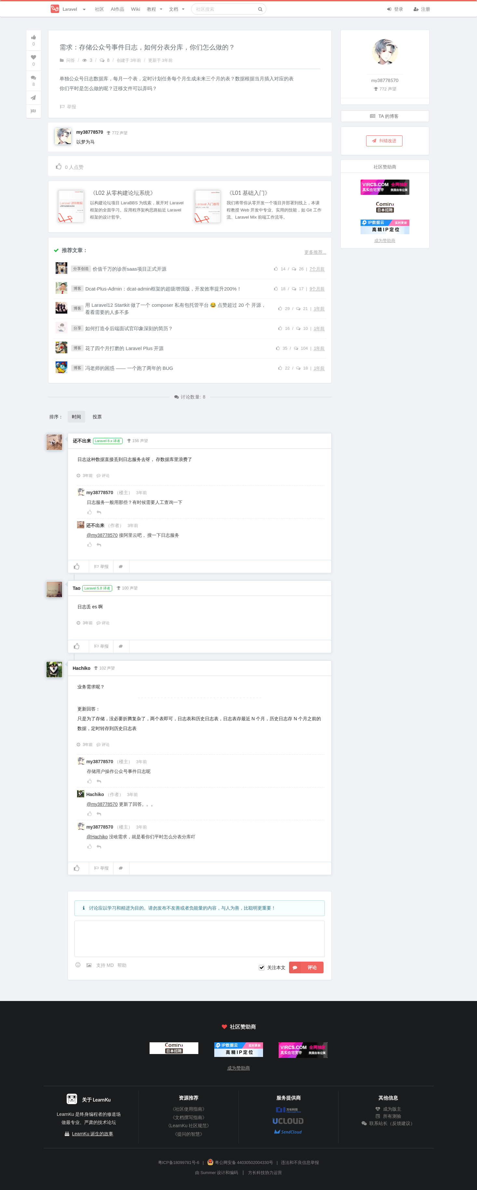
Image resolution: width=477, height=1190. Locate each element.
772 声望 (117, 132)
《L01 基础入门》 (248, 193)
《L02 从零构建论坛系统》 (123, 193)
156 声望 (137, 440)
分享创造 (81, 268)
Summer (208, 1172)
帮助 (121, 965)
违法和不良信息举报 (300, 1162)
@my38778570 (102, 535)
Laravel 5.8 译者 (97, 588)
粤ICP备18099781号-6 (178, 1162)
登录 (395, 8)
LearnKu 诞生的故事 (92, 1133)
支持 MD (105, 965)
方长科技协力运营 (265, 1172)
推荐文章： (70, 250)
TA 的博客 (384, 116)
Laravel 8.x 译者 (108, 441)
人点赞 (69, 166)
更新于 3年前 (160, 60)
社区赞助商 (238, 1026)
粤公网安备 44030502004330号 (240, 1162)
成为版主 (388, 1109)
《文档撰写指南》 (188, 1117)
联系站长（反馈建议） (388, 1123)
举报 (101, 566)
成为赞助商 (384, 240)
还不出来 (82, 440)
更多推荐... (315, 252)
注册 (422, 8)
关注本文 (276, 967)
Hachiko (81, 668)
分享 (77, 328)
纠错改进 (383, 140)
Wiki (135, 9)
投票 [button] (97, 416)
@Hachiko (97, 836)
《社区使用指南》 (188, 1109)
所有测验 (388, 1116)
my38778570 (89, 132)
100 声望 (127, 587)
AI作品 (117, 9)
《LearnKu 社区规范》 (189, 1125)
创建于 (129, 60)
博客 (77, 288)
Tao (77, 588)
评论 (103, 475)
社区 (99, 9)
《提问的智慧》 (189, 1134)
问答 (67, 60)
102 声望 (104, 667)
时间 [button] (76, 416)
